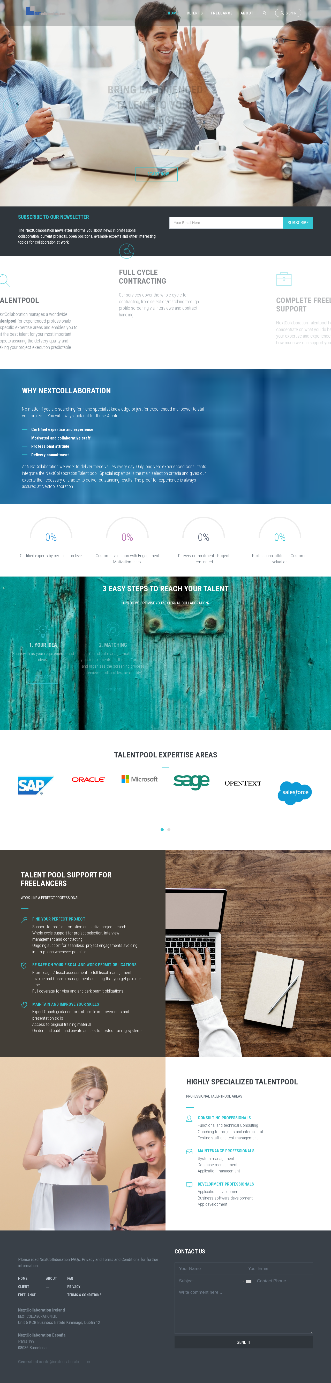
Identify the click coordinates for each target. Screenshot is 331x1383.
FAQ (70, 1278)
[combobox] (245, 1281)
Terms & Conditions (84, 1295)
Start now (158, 174)
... (47, 1287)
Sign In (288, 13)
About (247, 13)
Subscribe (298, 222)
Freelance (222, 13)
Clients (195, 13)
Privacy (73, 1287)
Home (173, 13)
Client (23, 1287)
